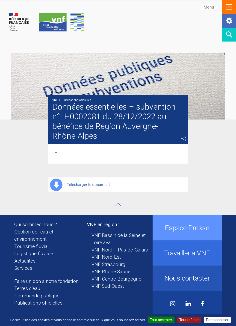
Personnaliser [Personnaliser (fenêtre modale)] (217, 320)
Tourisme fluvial (31, 246)
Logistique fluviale (33, 253)
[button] (229, 7)
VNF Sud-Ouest (107, 286)
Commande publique (36, 296)
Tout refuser (189, 320)
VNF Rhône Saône (110, 271)
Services (23, 268)
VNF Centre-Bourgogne (116, 279)
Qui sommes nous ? (35, 224)
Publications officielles (38, 303)
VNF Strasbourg (108, 264)
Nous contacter (187, 278)
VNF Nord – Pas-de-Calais (119, 250)
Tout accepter (161, 320)
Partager (183, 138)
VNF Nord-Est (106, 257)
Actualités (24, 261)
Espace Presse (187, 228)
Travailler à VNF (187, 253)
